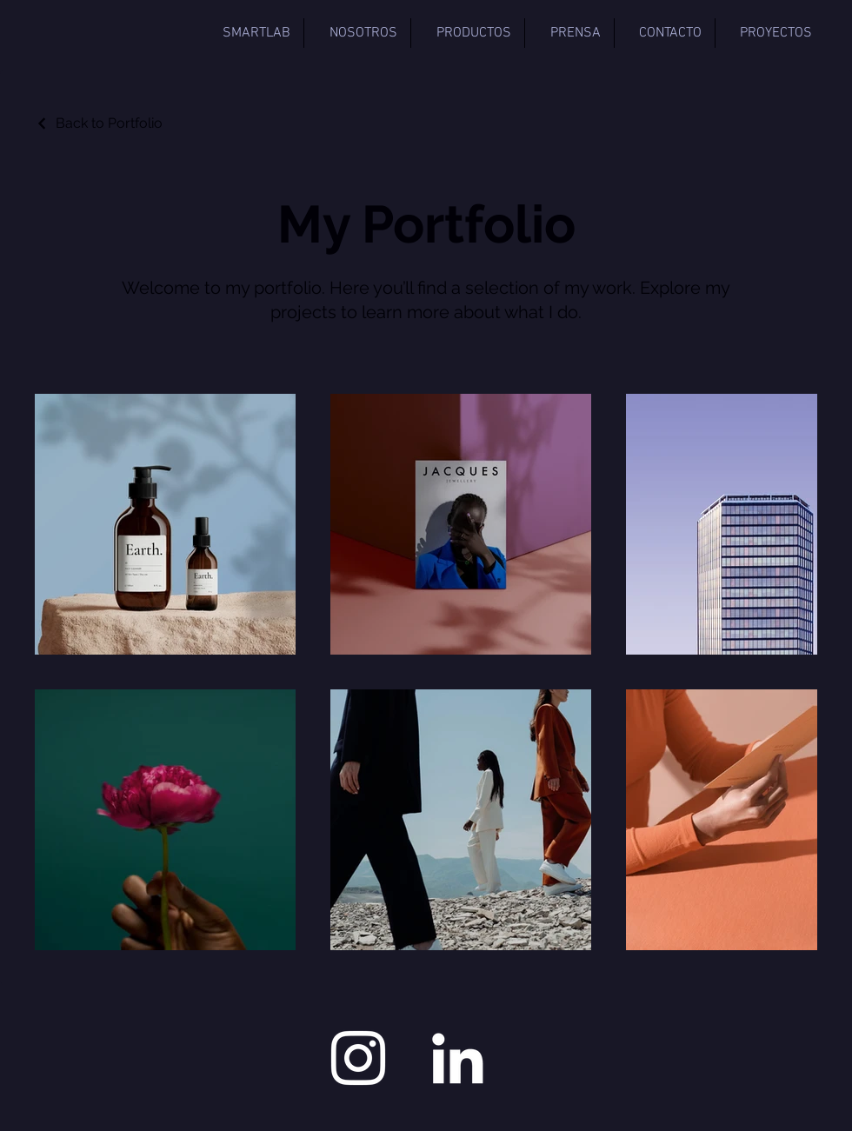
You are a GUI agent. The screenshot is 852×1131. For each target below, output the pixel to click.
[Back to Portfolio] (99, 123)
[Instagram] (358, 1057)
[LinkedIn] (457, 1057)
